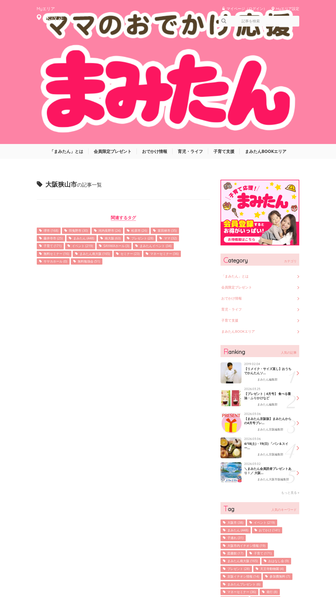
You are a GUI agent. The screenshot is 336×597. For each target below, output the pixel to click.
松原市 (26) (151, 117)
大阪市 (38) (237, 411)
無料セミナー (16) (59, 142)
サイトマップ (212, 577)
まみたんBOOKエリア (266, 38)
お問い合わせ (259, 577)
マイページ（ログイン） (247, 8)
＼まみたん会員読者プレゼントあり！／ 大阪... (266, 358)
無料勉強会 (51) (95, 150)
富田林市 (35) (182, 117)
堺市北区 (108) (273, 509)
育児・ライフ (190, 38)
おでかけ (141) (275, 419)
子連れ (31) (237, 427)
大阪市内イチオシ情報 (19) (250, 435)
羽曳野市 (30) (83, 117)
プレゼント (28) (154, 125)
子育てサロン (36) (242, 517)
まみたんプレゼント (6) (247, 492)
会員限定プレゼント (113, 38)
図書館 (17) (237, 443)
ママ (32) (185, 125)
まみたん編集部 (268, 267)
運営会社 (189, 577)
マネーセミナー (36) (180, 142)
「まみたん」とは (66, 38)
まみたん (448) (89, 125)
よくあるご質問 (288, 577)
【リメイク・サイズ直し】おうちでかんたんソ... (266, 258)
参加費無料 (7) (239, 484)
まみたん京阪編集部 (271, 317)
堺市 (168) (52, 117)
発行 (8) (278, 500)
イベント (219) (88, 133)
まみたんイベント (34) (169, 133)
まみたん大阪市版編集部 (273, 368)
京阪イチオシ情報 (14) (246, 476)
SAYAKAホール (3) (125, 133)
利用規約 (236, 577)
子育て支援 (223, 38)
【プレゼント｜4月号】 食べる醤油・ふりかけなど (267, 283)
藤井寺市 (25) (55, 125)
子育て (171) (54, 133)
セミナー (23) (142, 142)
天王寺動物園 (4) (241, 468)
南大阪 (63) (121, 125)
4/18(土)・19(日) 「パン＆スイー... (266, 333)
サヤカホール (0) (57, 150)
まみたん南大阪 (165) (102, 142)
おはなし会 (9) (239, 460)
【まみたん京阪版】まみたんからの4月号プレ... (266, 308)
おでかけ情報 (154, 38)
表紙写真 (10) (239, 509)
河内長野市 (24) (118, 117)
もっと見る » (290, 381)
